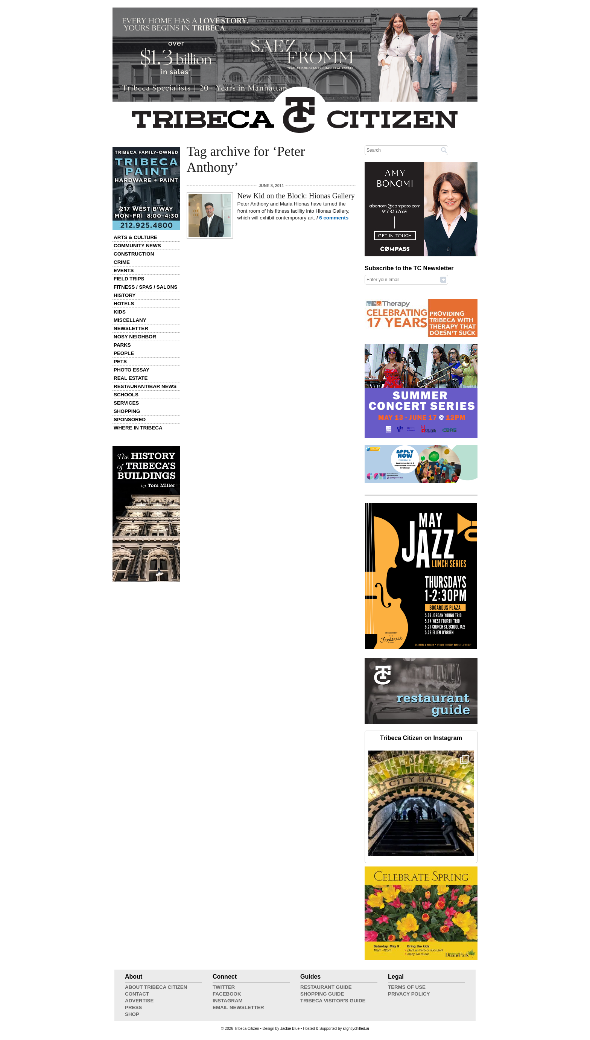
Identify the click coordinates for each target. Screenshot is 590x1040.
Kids (120, 312)
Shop (132, 1014)
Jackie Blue (290, 1028)
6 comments (333, 218)
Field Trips (129, 279)
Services (126, 403)
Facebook (227, 994)
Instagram (228, 1000)
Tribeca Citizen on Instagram (421, 738)
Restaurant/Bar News (145, 386)
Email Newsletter (238, 1007)
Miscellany (130, 320)
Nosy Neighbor (135, 337)
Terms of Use (407, 987)
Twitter (224, 987)
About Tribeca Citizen (156, 987)
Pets (120, 361)
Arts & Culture (135, 237)
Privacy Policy (409, 994)
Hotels (124, 303)
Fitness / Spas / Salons (145, 287)
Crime (122, 262)
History (125, 295)
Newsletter (131, 328)
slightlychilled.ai (356, 1028)
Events (124, 270)
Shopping (127, 411)
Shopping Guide (322, 994)
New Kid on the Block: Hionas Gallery (296, 196)
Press (133, 1007)
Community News (137, 245)
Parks (122, 345)
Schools (126, 394)
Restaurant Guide (326, 987)
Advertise (139, 1000)
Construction (134, 254)
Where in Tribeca (138, 428)
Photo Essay (131, 370)
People (124, 353)
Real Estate (131, 378)
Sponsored (130, 419)
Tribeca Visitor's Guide (333, 1000)
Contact (137, 994)
